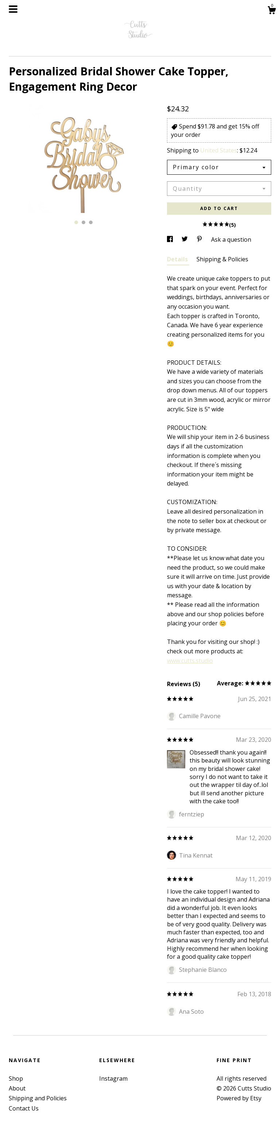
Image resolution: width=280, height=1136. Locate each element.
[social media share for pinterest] (200, 239)
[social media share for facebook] (170, 239)
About (17, 1088)
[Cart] (272, 11)
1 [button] (76, 222)
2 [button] (83, 222)
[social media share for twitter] (185, 239)
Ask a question (231, 239)
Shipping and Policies (38, 1098)
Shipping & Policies (222, 259)
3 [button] (91, 222)
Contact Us (24, 1108)
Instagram (113, 1078)
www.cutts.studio (190, 661)
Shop (16, 1078)
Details (178, 259)
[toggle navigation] (13, 9)
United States (218, 150)
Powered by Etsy (239, 1098)
